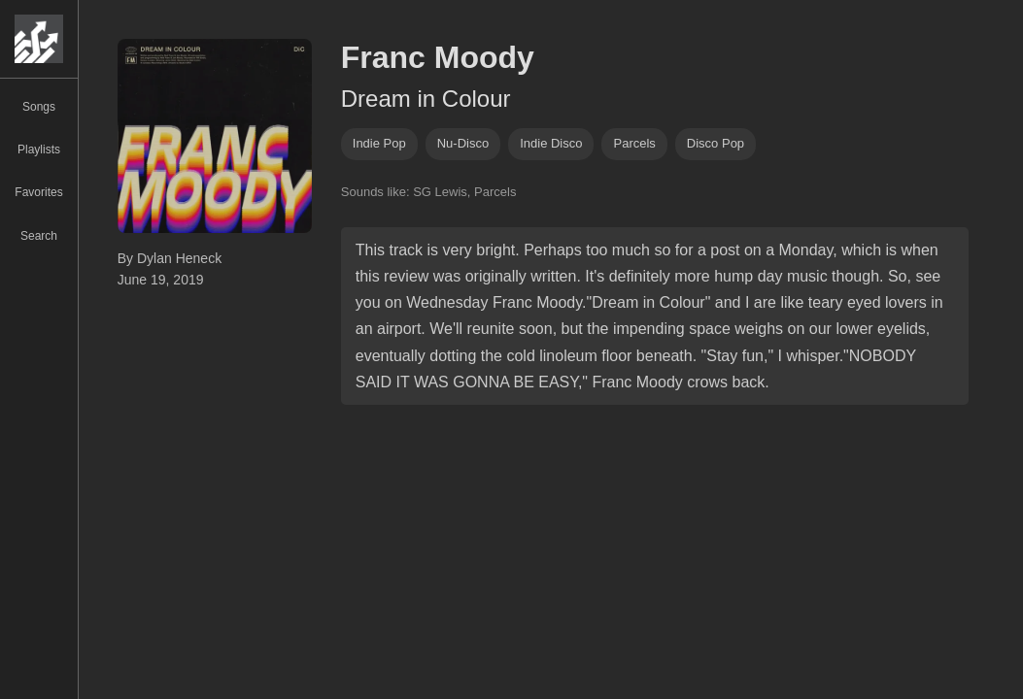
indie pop (379, 143)
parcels (634, 143)
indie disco (551, 143)
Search (38, 236)
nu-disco (463, 143)
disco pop (715, 143)
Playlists (38, 149)
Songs (38, 107)
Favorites (38, 192)
